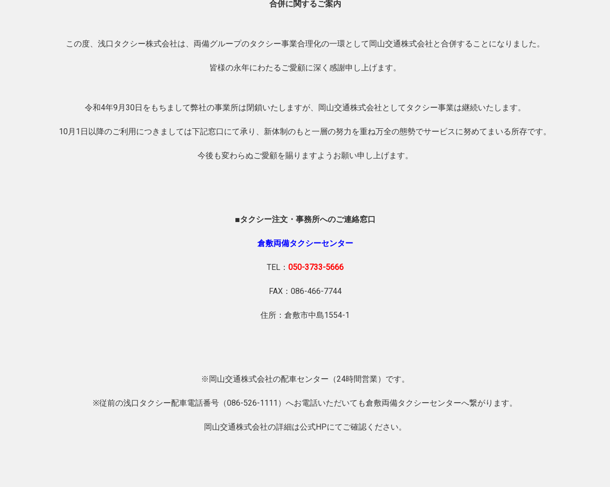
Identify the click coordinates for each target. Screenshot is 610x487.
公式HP (313, 427)
